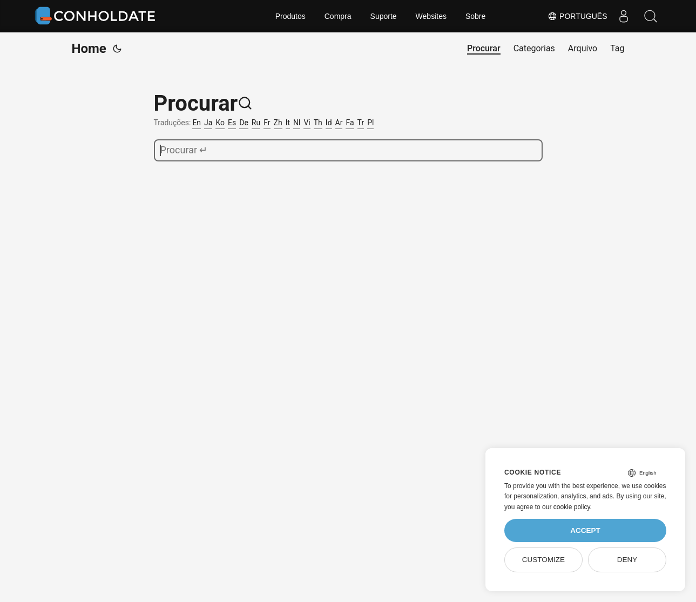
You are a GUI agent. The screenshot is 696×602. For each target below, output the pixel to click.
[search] (348, 150)
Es (232, 122)
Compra (338, 16)
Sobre (475, 16)
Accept (585, 530)
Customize (543, 560)
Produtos (290, 16)
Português (577, 16)
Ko (220, 122)
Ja (208, 122)
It (288, 122)
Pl (370, 122)
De (243, 122)
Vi (306, 122)
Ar (339, 122)
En (196, 122)
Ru (256, 122)
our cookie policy (566, 507)
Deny (627, 560)
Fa (350, 122)
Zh (278, 122)
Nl (296, 122)
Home (89, 48)
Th (318, 122)
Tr (360, 122)
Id (329, 122)
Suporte (383, 16)
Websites (431, 16)
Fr (266, 122)
